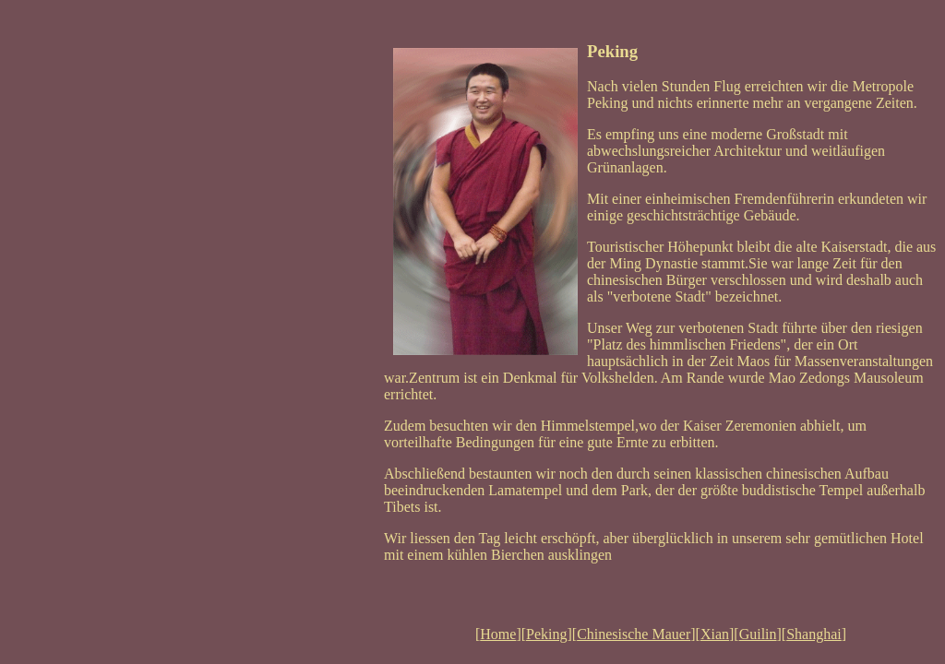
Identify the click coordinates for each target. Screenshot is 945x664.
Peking (546, 634)
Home (498, 634)
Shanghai (814, 634)
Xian (714, 634)
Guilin (758, 634)
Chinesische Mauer (633, 634)
